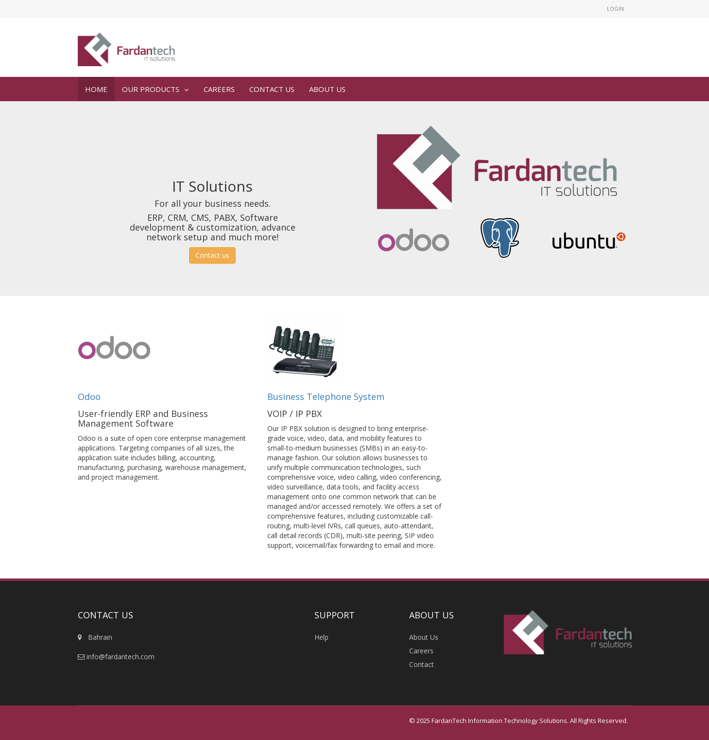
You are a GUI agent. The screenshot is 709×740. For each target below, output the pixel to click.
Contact (421, 664)
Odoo (90, 396)
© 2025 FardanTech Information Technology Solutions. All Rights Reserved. (518, 720)
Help (321, 637)
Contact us (212, 255)
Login (615, 8)
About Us (423, 637)
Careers (421, 650)
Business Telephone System (325, 396)
